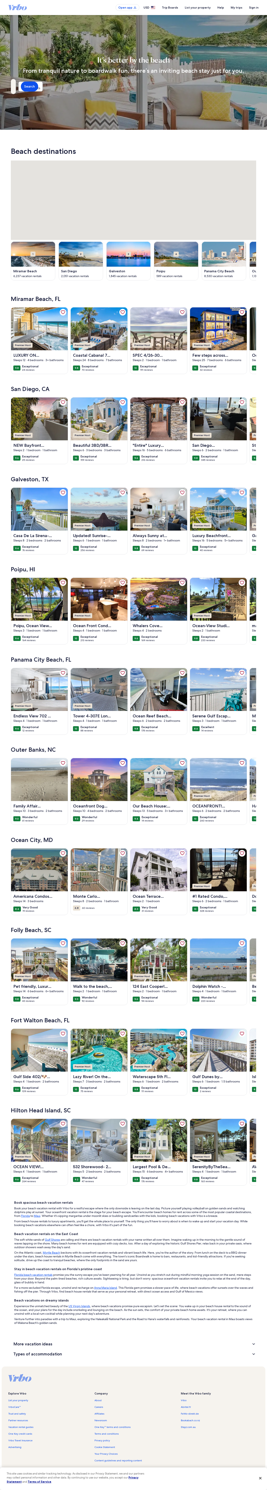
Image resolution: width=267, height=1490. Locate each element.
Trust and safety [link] (17, 1413)
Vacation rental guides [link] (20, 1427)
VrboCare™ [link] (14, 1407)
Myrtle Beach (51, 1252)
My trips (236, 7)
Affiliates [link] (99, 1413)
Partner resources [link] (18, 1420)
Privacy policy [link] (102, 1440)
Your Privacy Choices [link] (106, 1454)
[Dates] (123, 87)
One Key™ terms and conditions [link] (112, 1427)
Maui (37, 1216)
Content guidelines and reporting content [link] (118, 1460)
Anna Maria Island (105, 1288)
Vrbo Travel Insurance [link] (20, 1440)
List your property (198, 7)
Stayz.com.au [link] (188, 1427)
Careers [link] (98, 1407)
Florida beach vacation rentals (33, 1275)
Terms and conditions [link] (106, 1433)
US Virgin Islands (79, 1306)
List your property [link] (18, 1400)
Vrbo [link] (183, 1400)
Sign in (254, 7)
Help (220, 7)
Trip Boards (170, 7)
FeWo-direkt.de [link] (190, 1413)
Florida (25, 1216)
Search (245, 86)
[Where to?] (49, 87)
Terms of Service (39, 1481)
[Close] (260, 1478)
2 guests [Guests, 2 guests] (177, 88)
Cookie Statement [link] (104, 1447)
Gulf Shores (52, 1240)
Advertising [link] (14, 1447)
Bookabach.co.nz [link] (190, 1420)
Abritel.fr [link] (186, 1407)
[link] (63, 312)
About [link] (98, 1400)
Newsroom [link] (100, 1420)
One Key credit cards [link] (20, 1433)
